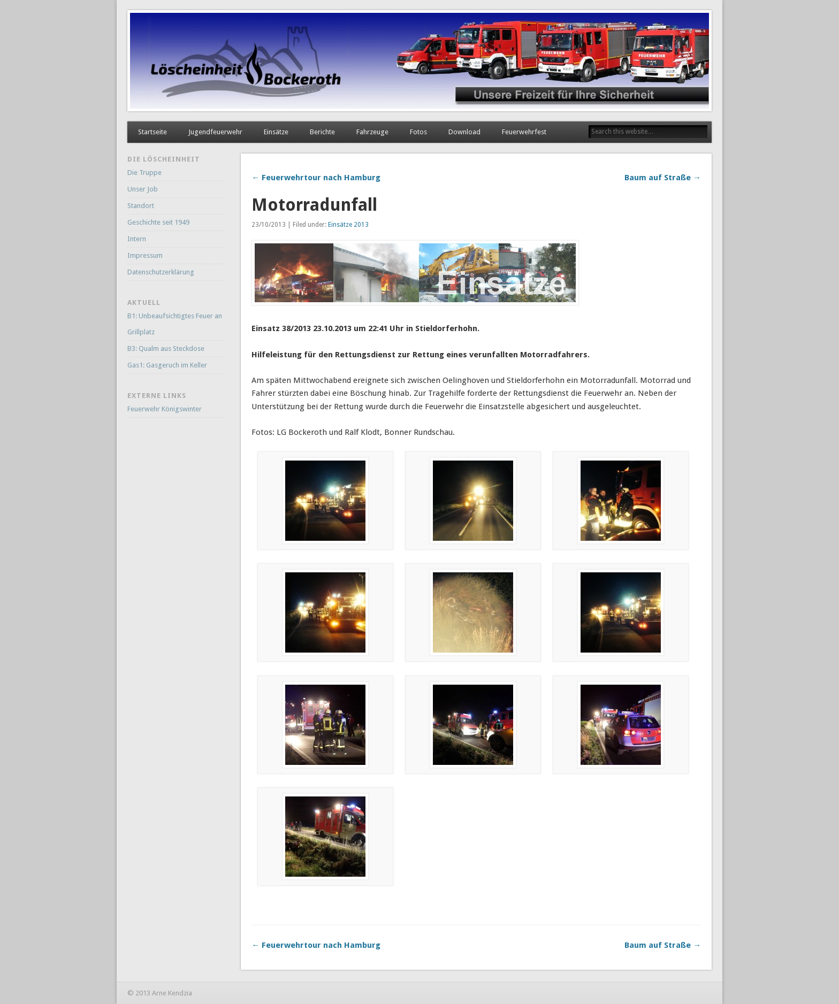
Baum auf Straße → (662, 177)
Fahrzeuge (372, 132)
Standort (140, 206)
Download (464, 132)
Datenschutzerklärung (160, 272)
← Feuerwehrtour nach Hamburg (315, 177)
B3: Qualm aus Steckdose (165, 348)
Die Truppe (144, 172)
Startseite (152, 132)
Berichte (322, 132)
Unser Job (142, 189)
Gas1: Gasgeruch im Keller (167, 365)
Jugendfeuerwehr (215, 132)
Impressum (145, 255)
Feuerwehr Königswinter (164, 409)
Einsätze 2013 (348, 224)
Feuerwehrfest (524, 132)
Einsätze (276, 132)
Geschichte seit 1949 (158, 222)
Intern (136, 239)
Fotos (418, 132)
